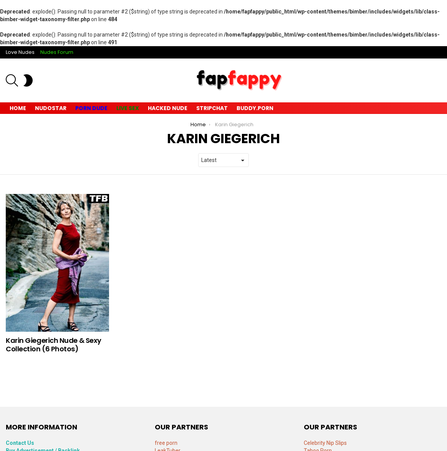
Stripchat (212, 108)
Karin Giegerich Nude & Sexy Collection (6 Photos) (53, 345)
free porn (166, 443)
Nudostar (50, 108)
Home (18, 108)
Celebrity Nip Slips (325, 443)
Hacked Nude (167, 108)
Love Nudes (20, 52)
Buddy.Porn (255, 108)
